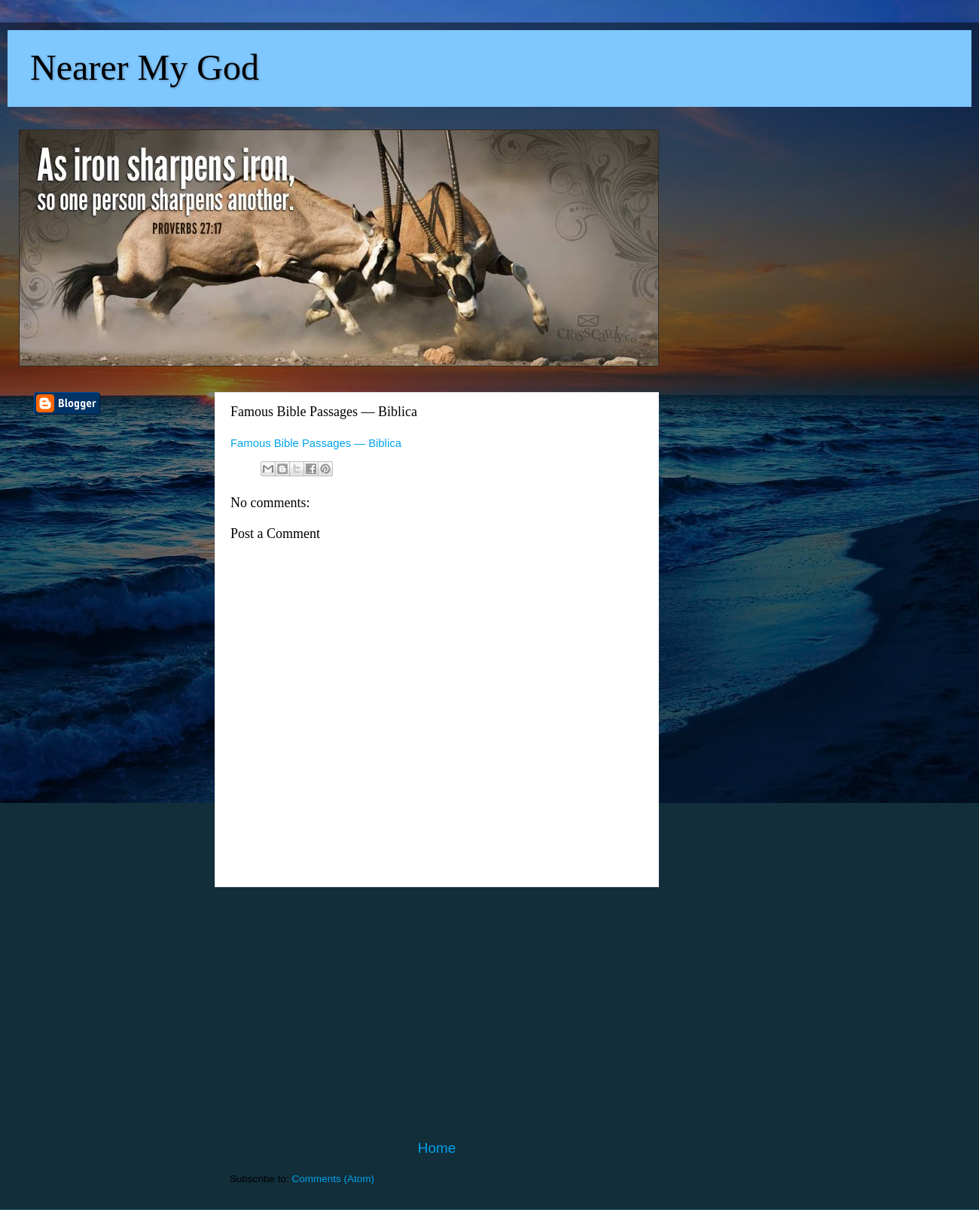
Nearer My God (144, 67)
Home (437, 1148)
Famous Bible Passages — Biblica (315, 443)
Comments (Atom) (333, 1178)
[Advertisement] (437, 1013)
